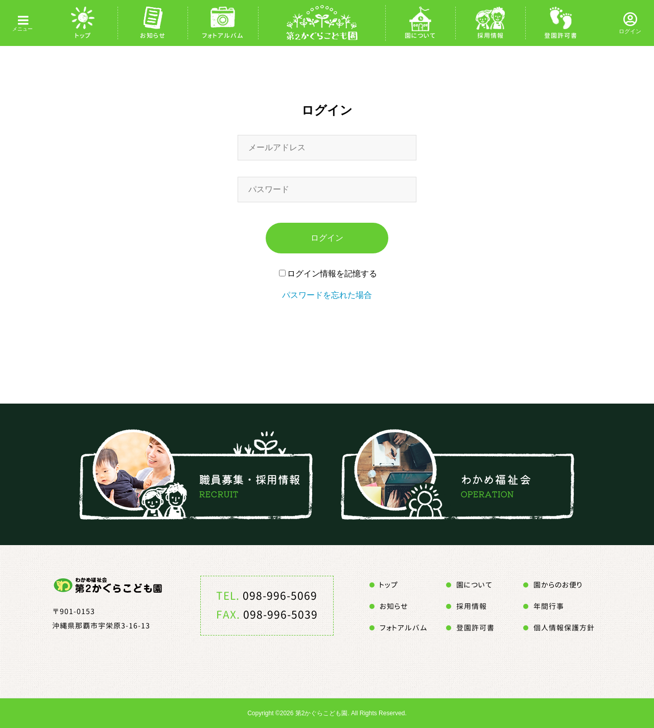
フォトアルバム (223, 35)
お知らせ (153, 35)
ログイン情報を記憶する (328, 273)
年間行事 (548, 606)
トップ (83, 35)
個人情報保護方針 (564, 627)
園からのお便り (557, 585)
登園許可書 (560, 35)
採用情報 (490, 35)
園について (420, 35)
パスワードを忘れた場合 (327, 295)
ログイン (630, 31)
